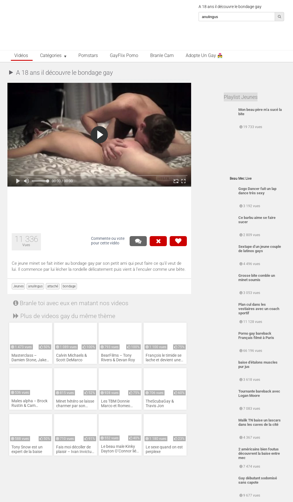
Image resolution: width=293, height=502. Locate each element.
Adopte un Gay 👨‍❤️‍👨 (204, 55)
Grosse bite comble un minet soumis (256, 277)
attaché (52, 286)
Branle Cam (162, 55)
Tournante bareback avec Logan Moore (259, 393)
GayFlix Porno (124, 55)
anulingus (35, 286)
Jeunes (18, 286)
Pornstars (88, 55)
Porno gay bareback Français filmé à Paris (256, 335)
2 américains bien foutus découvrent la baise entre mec (259, 453)
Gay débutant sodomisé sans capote (257, 480)
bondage (69, 286)
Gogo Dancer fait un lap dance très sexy (257, 191)
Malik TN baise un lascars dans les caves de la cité (259, 422)
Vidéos (21, 55)
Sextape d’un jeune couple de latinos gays (259, 248)
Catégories (51, 55)
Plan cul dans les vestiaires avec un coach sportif (258, 308)
